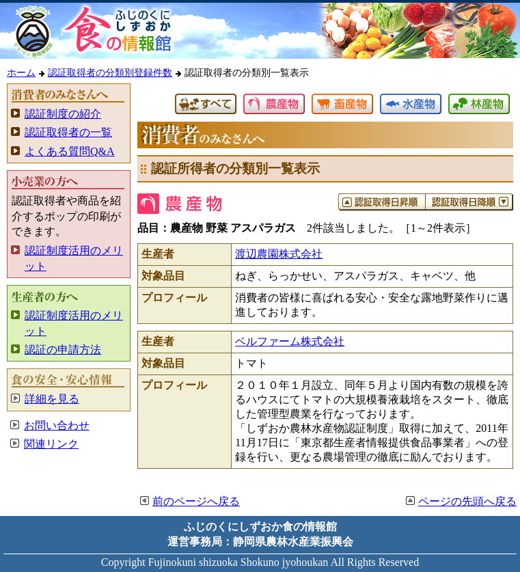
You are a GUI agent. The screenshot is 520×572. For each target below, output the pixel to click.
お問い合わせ (57, 425)
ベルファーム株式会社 (289, 341)
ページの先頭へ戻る (467, 501)
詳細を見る (52, 399)
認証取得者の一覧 (68, 132)
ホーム (21, 72)
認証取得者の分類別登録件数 (110, 72)
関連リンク (51, 444)
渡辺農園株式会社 (279, 254)
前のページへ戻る (196, 501)
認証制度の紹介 (63, 114)
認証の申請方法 (63, 349)
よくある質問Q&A (70, 151)
